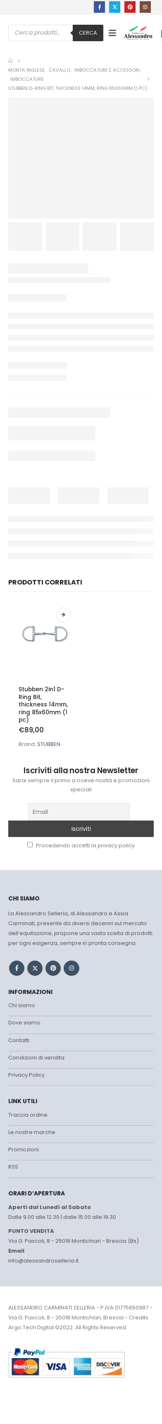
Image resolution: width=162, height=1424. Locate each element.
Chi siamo (21, 1005)
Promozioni (23, 1149)
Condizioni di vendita (36, 1058)
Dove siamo (24, 1022)
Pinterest (53, 968)
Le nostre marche (31, 1132)
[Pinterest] (130, 6)
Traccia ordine (28, 1115)
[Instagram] (145, 6)
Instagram (71, 968)
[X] (114, 6)
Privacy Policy (26, 1075)
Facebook (16, 968)
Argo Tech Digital (31, 1327)
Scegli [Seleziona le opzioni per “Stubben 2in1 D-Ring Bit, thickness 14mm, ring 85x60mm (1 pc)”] (63, 615)
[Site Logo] (138, 33)
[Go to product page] (44, 640)
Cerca (88, 33)
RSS (13, 1167)
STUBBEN (48, 744)
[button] (112, 33)
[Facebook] (99, 6)
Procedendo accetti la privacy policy (81, 845)
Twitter (35, 968)
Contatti (18, 1040)
